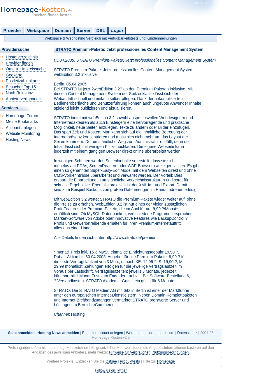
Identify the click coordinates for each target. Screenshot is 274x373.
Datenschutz (187, 333)
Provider (12, 30)
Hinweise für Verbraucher (129, 352)
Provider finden (19, 63)
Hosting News (18, 140)
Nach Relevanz (19, 93)
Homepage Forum (22, 116)
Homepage (166, 361)
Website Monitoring (23, 133)
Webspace (38, 30)
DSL (100, 30)
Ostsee (111, 361)
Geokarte (14, 75)
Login (117, 30)
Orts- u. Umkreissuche (26, 69)
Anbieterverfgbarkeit (24, 99)
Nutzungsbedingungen (170, 352)
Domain (63, 30)
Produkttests (130, 361)
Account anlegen (21, 128)
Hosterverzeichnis (22, 57)
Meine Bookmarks (22, 121)
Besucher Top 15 (21, 87)
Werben (132, 333)
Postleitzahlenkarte (23, 81)
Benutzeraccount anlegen (102, 333)
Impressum (165, 333)
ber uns (147, 333)
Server (83, 30)
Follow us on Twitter (111, 370)
